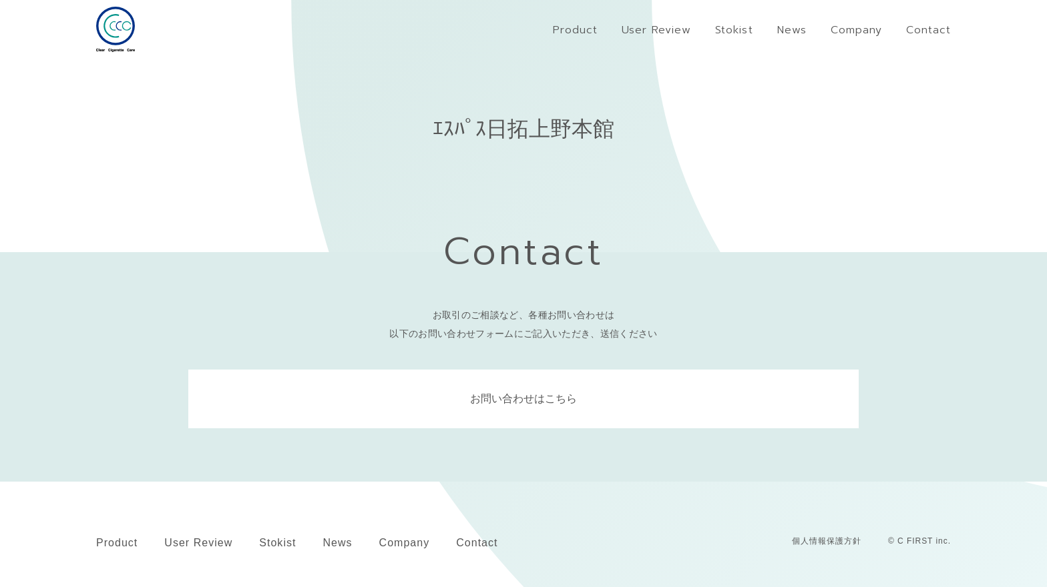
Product (117, 542)
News (337, 542)
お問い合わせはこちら (523, 398)
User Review (198, 542)
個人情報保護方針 (826, 541)
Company (404, 542)
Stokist (277, 542)
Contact (476, 542)
